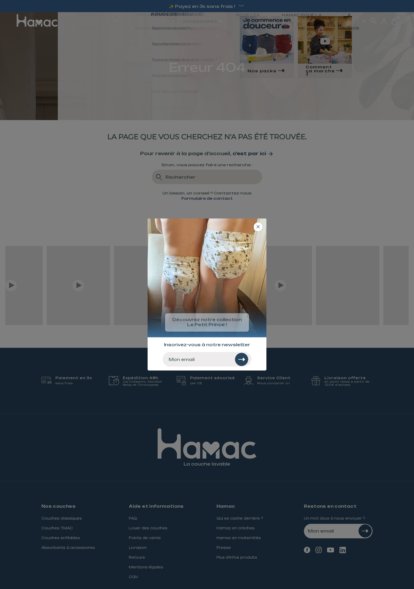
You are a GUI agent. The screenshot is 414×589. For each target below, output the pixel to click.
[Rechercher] (241, 359)
